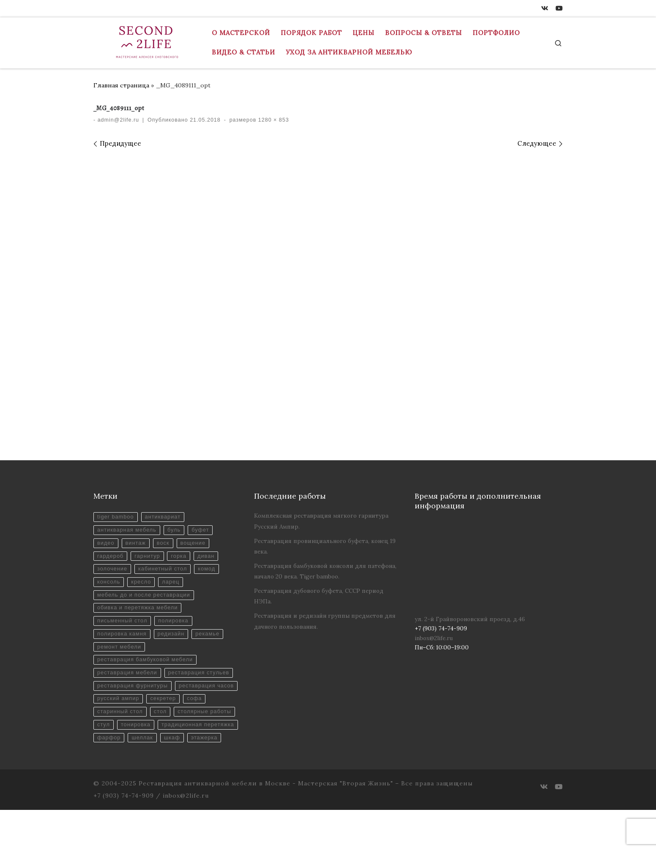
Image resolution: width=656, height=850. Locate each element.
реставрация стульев (129, 695)
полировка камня (123, 641)
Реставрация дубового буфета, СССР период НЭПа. (318, 596)
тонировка (112, 763)
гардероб (111, 558)
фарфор (109, 777)
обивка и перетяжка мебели (139, 613)
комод (212, 572)
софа (143, 736)
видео (106, 545)
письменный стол (123, 627)
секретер (110, 736)
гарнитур (150, 558)
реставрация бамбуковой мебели (147, 668)
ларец (174, 586)
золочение (113, 572)
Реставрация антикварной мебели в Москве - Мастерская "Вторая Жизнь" (266, 823)
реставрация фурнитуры (134, 709)
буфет (206, 531)
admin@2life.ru (118, 120)
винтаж (137, 545)
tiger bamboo (116, 517)
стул (196, 750)
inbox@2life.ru (434, 638)
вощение (198, 545)
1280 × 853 (272, 120)
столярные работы (150, 750)
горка (183, 558)
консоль (109, 586)
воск (166, 545)
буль (178, 531)
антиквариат (166, 517)
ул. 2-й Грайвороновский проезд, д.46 (470, 619)
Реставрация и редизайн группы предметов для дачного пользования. (325, 621)
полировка (177, 627)
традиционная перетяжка (178, 763)
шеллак (145, 777)
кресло (143, 586)
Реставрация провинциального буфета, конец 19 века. (325, 546)
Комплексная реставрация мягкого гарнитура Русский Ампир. (321, 521)
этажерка (210, 777)
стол (104, 750)
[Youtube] (559, 8)
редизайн (175, 641)
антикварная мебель (128, 531)
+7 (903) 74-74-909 (123, 835)
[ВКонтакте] (544, 8)
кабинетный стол (165, 572)
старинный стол (187, 736)
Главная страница (121, 85)
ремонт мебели (120, 654)
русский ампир (189, 723)
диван (211, 558)
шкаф (175, 777)
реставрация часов (126, 723)
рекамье (213, 641)
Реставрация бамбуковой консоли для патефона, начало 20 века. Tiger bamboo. (325, 571)
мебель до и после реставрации (146, 599)
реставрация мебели (128, 682)
